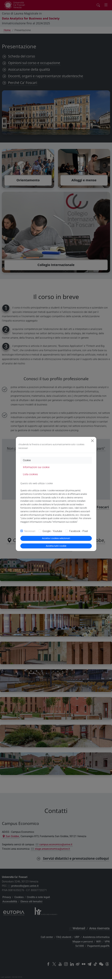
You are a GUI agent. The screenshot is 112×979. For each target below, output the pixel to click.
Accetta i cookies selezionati (56, 538)
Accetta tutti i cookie (56, 546)
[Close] (92, 440)
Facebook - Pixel (78, 531)
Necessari (29, 531)
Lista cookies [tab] (30, 474)
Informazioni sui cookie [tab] (36, 467)
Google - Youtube (52, 531)
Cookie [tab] (27, 460)
